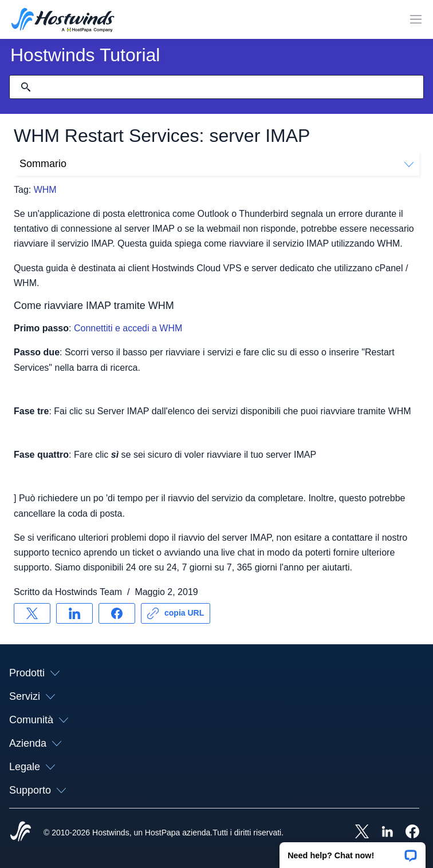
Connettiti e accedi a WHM (128, 328)
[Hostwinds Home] (20, 832)
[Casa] (63, 21)
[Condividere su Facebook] (117, 613)
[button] (352, 851)
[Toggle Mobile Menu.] (416, 19)
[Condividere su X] (32, 613)
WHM (45, 190)
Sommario (216, 163)
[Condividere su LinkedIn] (74, 613)
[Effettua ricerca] (26, 87)
